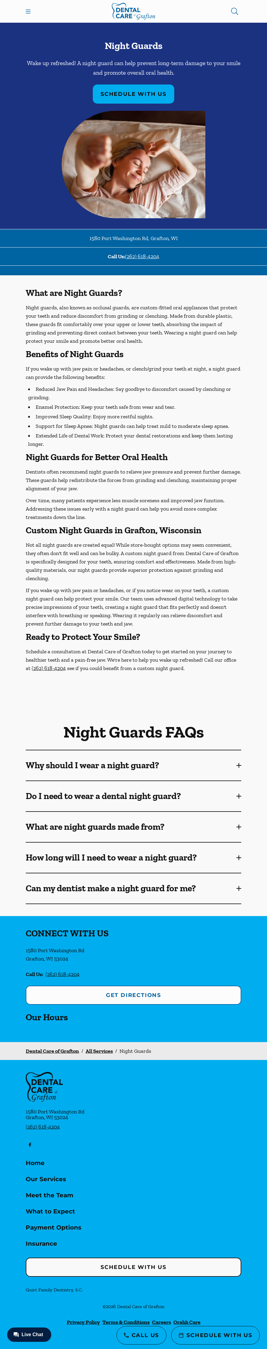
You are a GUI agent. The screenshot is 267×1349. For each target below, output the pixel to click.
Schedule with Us (133, 94)
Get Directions (133, 995)
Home (35, 1163)
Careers (161, 1322)
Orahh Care (187, 1322)
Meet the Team (49, 1195)
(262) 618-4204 (142, 256)
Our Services (46, 1179)
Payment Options (53, 1227)
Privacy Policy (83, 1322)
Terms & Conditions (126, 1322)
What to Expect (50, 1211)
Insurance (41, 1243)
